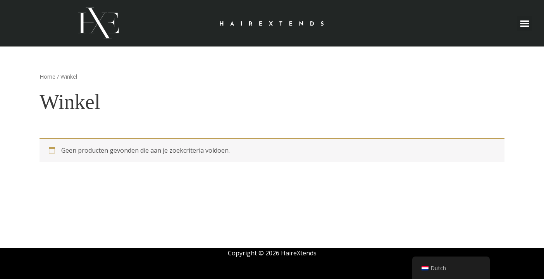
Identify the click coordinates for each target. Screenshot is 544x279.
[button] (524, 23)
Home (47, 76)
